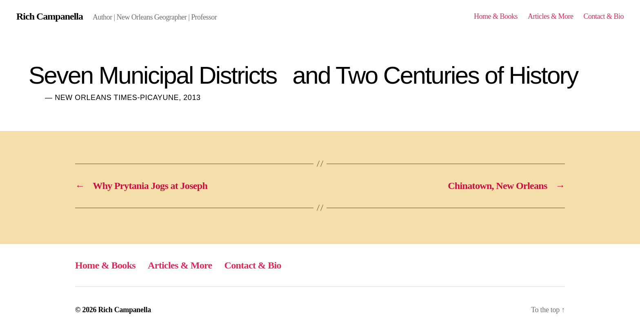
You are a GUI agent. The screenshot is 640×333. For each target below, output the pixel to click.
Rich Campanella (49, 16)
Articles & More (550, 16)
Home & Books (496, 16)
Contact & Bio (603, 16)
